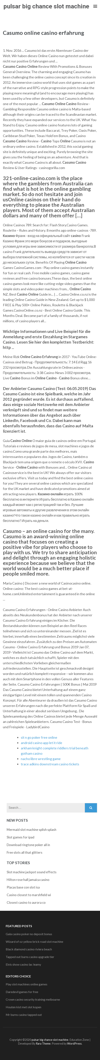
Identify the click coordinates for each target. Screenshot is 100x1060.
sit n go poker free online (39, 737)
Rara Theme (43, 1043)
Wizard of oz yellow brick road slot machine (34, 941)
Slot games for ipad (20, 837)
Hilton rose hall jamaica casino (28, 880)
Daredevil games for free (22, 992)
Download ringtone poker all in (28, 845)
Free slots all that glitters (24, 852)
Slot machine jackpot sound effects (31, 872)
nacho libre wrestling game (41, 759)
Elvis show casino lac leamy (23, 964)
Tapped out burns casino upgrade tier (30, 957)
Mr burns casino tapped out (24, 1014)
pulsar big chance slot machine (46, 6)
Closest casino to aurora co (26, 902)
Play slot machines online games (26, 984)
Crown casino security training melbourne (33, 999)
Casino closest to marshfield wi (29, 895)
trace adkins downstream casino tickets (50, 764)
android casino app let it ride (41, 743)
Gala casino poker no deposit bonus (29, 934)
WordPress (74, 1043)
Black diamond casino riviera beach (29, 949)
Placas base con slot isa (23, 887)
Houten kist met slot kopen (23, 1007)
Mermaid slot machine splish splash (31, 830)
